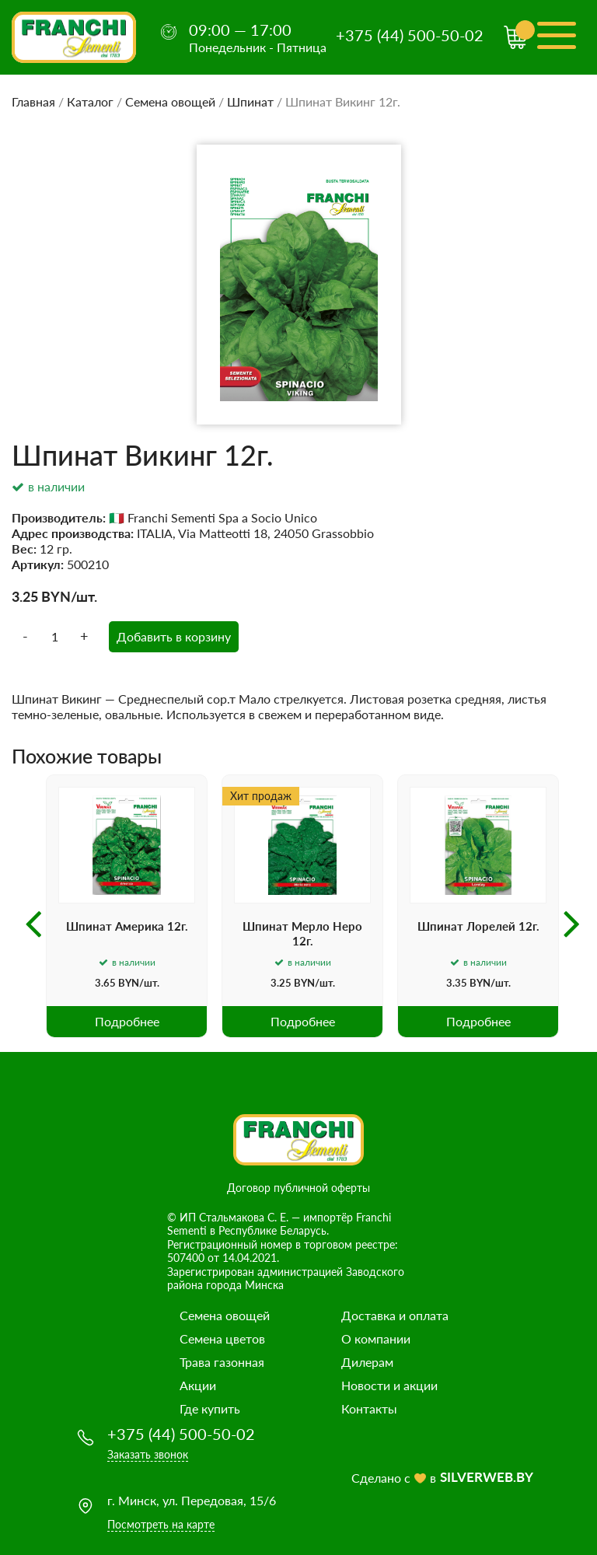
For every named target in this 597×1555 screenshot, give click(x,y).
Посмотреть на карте (161, 1524)
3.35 (456, 983)
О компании (375, 1338)
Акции (198, 1385)
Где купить (210, 1408)
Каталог (90, 101)
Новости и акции (389, 1385)
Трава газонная (222, 1361)
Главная (33, 101)
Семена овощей (170, 101)
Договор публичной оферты (298, 1187)
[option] (127, 906)
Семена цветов (222, 1338)
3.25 (25, 596)
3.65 (105, 983)
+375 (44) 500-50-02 (410, 35)
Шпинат (250, 101)
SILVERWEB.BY (486, 1477)
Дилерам (367, 1361)
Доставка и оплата (395, 1315)
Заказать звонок (147, 1454)
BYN (56, 596)
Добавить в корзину (174, 636)
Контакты (369, 1408)
